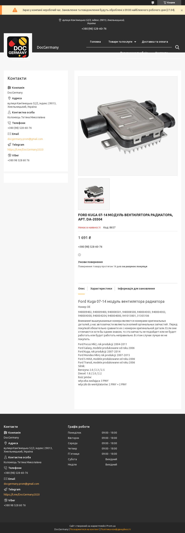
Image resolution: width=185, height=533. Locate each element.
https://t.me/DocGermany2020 (25, 149)
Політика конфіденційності (116, 529)
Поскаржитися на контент (84, 529)
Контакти (161, 52)
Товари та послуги (120, 41)
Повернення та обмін (134, 52)
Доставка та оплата (155, 41)
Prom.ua (111, 526)
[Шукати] (176, 47)
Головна (95, 41)
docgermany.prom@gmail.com (25, 139)
